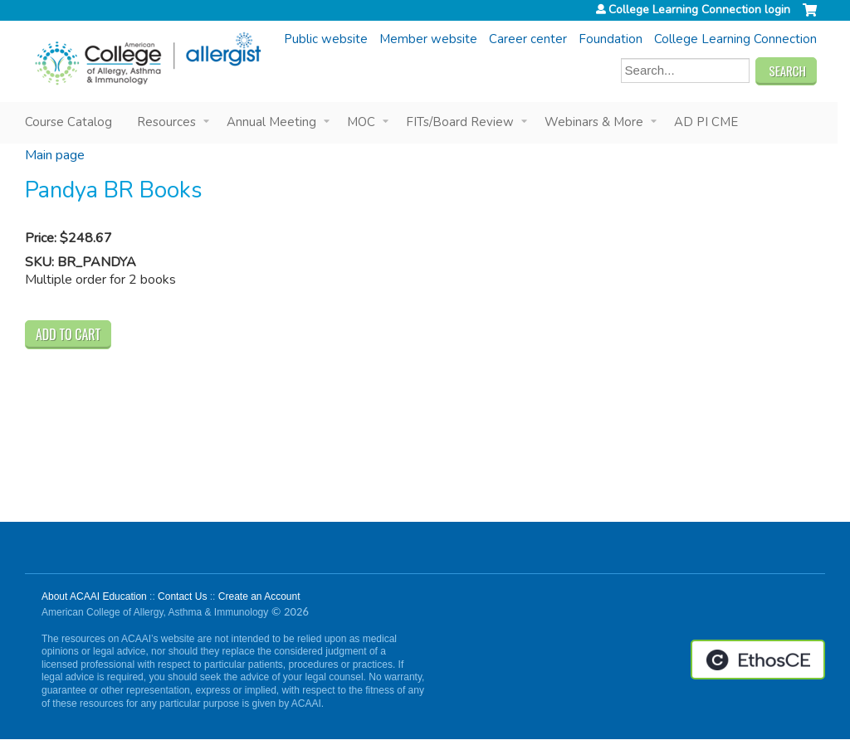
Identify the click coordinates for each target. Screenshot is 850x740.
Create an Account (259, 596)
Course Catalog (68, 122)
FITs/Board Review (460, 122)
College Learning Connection (735, 39)
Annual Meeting (271, 122)
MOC (361, 122)
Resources (166, 122)
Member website (428, 39)
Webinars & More (594, 122)
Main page (55, 155)
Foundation (610, 39)
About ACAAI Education (94, 596)
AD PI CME (706, 122)
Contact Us (182, 596)
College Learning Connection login (699, 10)
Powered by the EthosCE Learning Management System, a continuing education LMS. (758, 659)
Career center (528, 39)
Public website (326, 39)
